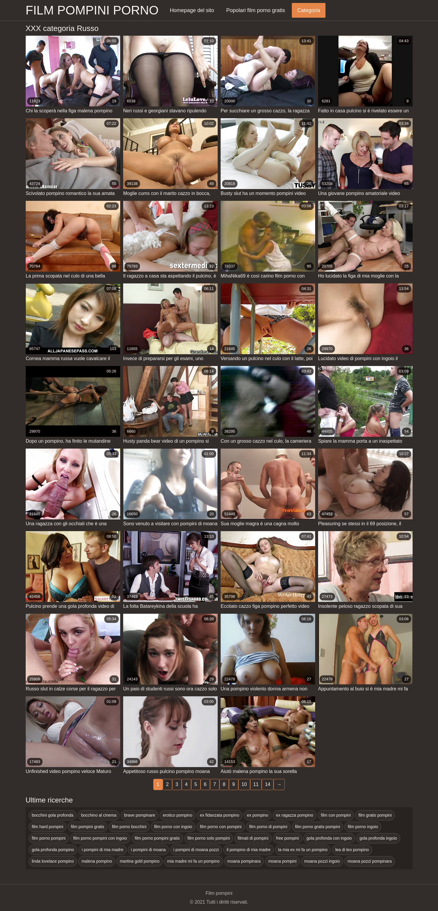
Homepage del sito (192, 10)
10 (244, 784)
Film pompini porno (92, 10)
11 (256, 784)
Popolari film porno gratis (255, 10)
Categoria (308, 10)
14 (267, 784)
